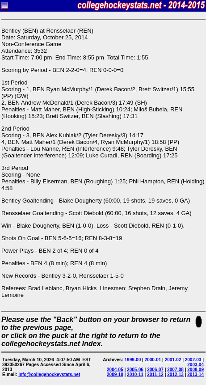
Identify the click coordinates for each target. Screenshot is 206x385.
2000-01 (153, 359)
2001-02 (173, 359)
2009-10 (115, 374)
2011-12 (155, 374)
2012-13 (175, 374)
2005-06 (135, 369)
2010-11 (135, 374)
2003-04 (195, 364)
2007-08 (175, 369)
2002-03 (193, 359)
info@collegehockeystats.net (49, 374)
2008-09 (195, 369)
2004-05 (115, 369)
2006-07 (155, 369)
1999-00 (133, 359)
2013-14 (195, 374)
